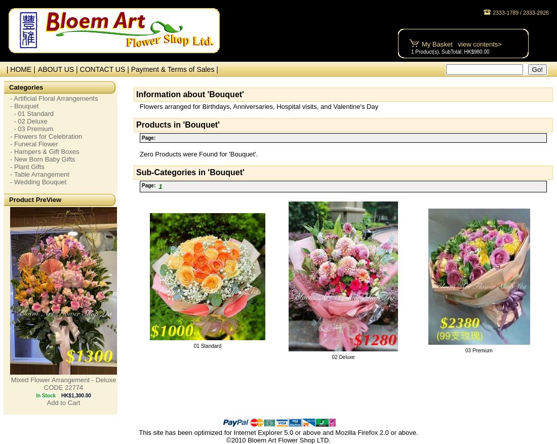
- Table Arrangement (39, 174)
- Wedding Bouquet (38, 182)
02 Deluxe (343, 357)
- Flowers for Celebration (46, 136)
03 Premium (479, 350)
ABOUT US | (59, 69)
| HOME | (19, 69)
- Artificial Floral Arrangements (54, 98)
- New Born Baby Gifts (42, 159)
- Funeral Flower (34, 144)
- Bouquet (24, 106)
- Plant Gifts (27, 167)
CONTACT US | (105, 69)
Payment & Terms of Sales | (174, 69)
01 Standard (208, 346)
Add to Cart (64, 403)
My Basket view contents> (462, 44)
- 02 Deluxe (29, 121)
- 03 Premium (31, 129)
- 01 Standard (32, 113)
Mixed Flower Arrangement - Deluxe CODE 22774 (63, 383)
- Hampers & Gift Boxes (44, 151)
